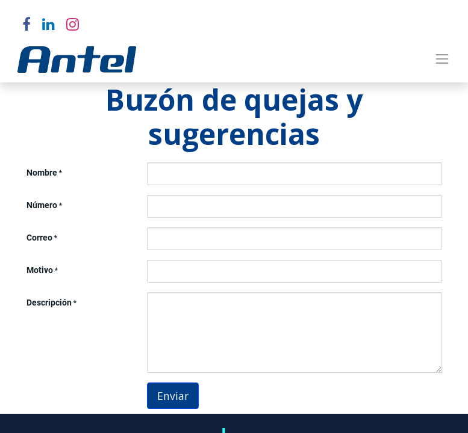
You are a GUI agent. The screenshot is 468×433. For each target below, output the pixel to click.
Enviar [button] (173, 395)
